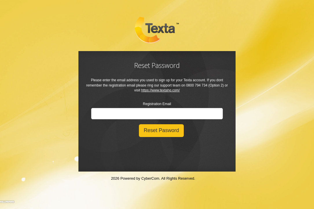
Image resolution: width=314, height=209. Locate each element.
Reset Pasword (161, 130)
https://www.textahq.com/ (160, 90)
